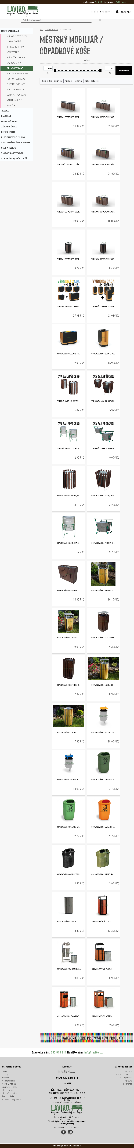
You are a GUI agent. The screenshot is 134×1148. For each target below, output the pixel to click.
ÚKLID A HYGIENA (8, 148)
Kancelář (5, 1078)
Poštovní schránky (16, 79)
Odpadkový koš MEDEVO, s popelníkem (103, 590)
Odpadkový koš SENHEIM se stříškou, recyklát (103, 638)
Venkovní (86, 60)
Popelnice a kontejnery (18, 73)
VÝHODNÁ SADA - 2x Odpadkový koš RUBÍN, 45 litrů (103, 401)
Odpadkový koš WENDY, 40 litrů (103, 874)
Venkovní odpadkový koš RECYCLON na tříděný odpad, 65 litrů (103, 259)
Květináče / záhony (16, 57)
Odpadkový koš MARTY (66, 922)
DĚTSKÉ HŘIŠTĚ (8, 132)
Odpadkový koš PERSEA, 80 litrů (103, 543)
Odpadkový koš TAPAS (101, 922)
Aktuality (128, 1071)
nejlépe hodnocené (92, 81)
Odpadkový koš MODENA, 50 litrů (103, 780)
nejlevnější (58, 81)
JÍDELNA (5, 111)
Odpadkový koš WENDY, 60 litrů (69, 874)
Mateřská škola (8, 1081)
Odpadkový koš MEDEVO (67, 638)
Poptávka (128, 1081)
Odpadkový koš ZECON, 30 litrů (69, 780)
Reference (127, 1084)
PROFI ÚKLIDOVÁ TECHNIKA (13, 137)
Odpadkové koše (15, 68)
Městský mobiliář (9, 1084)
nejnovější (78, 81)
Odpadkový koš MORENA (102, 1016)
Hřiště (4, 1071)
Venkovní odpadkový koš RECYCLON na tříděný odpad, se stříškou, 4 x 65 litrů (69, 165)
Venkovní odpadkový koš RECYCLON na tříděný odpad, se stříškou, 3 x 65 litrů (69, 212)
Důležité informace (124, 1075)
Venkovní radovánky (16, 95)
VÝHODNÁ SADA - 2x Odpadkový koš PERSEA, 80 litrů (103, 449)
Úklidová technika (9, 1093)
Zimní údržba (13, 105)
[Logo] (23, 11)
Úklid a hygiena (8, 1090)
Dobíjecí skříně (14, 41)
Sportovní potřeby (9, 1087)
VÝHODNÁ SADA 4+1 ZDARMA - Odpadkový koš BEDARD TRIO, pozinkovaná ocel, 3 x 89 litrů (69, 307)
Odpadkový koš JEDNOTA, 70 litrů (69, 543)
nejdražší (68, 81)
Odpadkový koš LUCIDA (67, 732)
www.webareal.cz (75, 1146)
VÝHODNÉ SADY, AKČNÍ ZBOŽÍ (14, 158)
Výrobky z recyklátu (17, 36)
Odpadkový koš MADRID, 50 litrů (69, 827)
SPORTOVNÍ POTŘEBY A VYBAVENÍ (16, 142)
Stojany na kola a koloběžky (15, 90)
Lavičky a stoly (14, 63)
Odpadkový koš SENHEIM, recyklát (69, 685)
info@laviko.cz (66, 1072)
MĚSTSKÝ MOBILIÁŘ (10, 31)
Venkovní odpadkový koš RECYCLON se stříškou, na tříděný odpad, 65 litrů (69, 259)
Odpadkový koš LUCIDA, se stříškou (103, 685)
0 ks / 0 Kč (126, 11)
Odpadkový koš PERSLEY (102, 969)
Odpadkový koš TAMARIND (68, 1016)
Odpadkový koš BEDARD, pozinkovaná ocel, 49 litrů (103, 354)
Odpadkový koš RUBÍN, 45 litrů (103, 496)
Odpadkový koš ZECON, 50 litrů (103, 732)
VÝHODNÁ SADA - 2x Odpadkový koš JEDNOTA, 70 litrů (69, 449)
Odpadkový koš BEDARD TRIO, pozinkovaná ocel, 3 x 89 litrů (69, 354)
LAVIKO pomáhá (125, 1078)
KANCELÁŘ (6, 116)
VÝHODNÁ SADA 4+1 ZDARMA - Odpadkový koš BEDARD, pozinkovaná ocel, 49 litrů (103, 307)
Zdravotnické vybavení (11, 1099)
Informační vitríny (15, 47)
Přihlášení (89, 12)
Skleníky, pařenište (16, 84)
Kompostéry (13, 52)
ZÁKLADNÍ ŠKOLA (9, 126)
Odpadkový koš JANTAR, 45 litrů (69, 496)
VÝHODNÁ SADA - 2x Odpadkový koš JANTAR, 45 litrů (69, 401)
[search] (72, 11)
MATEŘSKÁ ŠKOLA (9, 121)
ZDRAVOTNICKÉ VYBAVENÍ (12, 153)
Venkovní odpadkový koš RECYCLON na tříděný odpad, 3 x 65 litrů (103, 212)
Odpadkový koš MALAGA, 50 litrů (103, 827)
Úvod (41, 30)
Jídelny (5, 1075)
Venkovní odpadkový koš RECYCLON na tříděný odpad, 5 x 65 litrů (103, 117)
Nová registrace (102, 12)
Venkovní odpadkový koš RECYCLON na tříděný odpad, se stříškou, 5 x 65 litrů (69, 117)
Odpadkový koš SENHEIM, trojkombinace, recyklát (69, 590)
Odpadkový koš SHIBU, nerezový (69, 969)
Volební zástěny (14, 100)
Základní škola (8, 1096)
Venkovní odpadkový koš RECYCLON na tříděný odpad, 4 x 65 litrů (103, 165)
